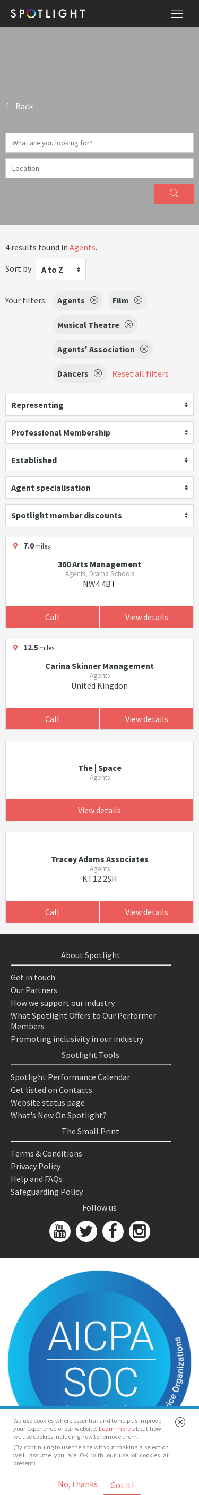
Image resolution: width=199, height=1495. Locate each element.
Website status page (48, 1102)
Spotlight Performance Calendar (70, 1077)
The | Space (100, 767)
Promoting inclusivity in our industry (77, 1038)
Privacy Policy (35, 1166)
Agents (83, 247)
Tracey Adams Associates (100, 859)
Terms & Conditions (46, 1153)
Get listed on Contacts (51, 1089)
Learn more (115, 1428)
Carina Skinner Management (99, 665)
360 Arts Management (99, 564)
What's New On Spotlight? (59, 1115)
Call (52, 617)
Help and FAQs (37, 1179)
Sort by (18, 268)
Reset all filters (140, 373)
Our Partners (34, 990)
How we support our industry (63, 1002)
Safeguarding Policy (47, 1191)
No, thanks (78, 1484)
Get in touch (33, 977)
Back (19, 106)
